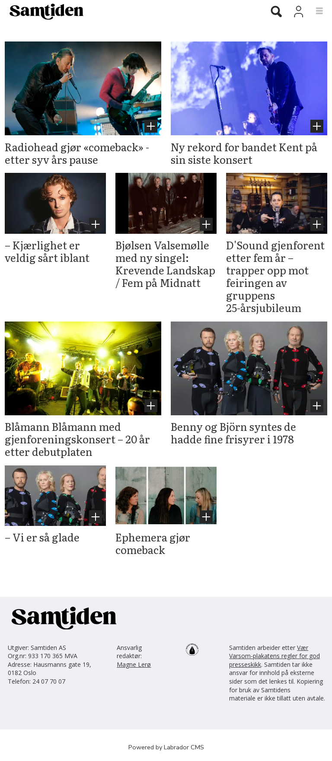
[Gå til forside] (43, 11)
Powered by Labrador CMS (166, 747)
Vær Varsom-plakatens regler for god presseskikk (274, 656)
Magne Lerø (134, 664)
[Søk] (276, 12)
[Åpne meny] (314, 11)
